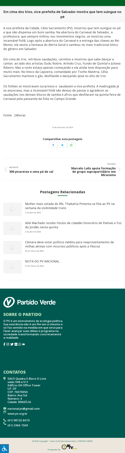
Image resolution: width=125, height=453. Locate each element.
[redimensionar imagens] (12, 209)
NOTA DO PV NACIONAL (42, 261)
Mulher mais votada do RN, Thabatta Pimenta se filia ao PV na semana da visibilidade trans (70, 206)
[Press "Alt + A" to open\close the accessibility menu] (4, 448)
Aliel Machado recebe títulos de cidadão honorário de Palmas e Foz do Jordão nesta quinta (73, 225)
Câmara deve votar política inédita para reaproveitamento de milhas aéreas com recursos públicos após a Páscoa (69, 244)
